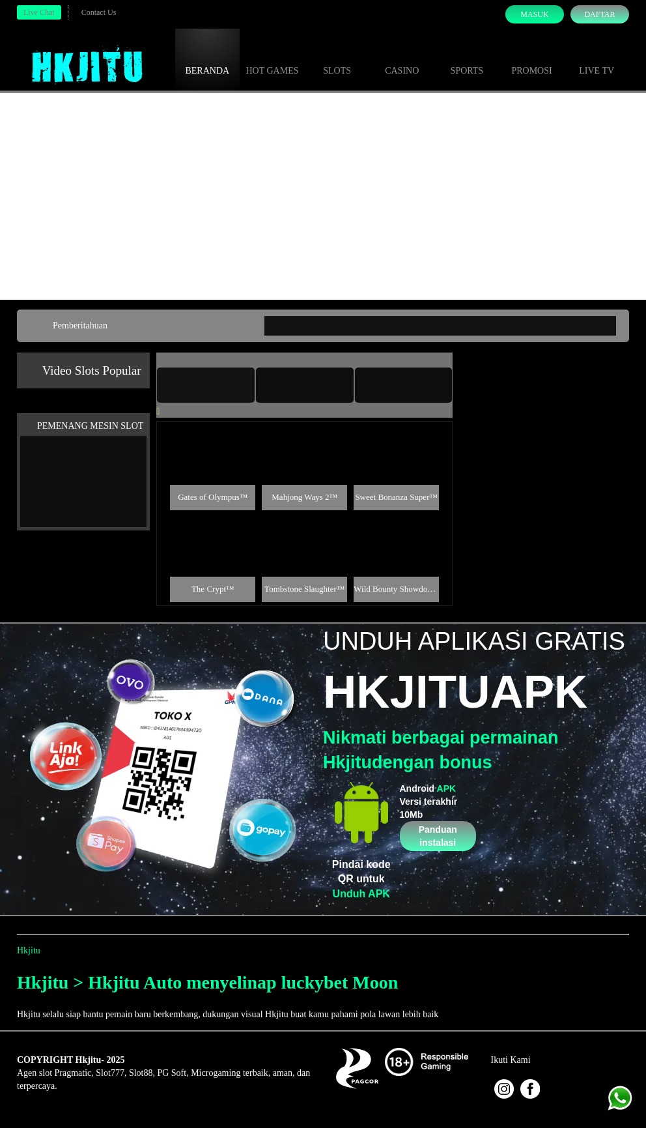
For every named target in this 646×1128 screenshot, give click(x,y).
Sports (467, 59)
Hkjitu (28, 950)
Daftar (599, 14)
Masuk (534, 14)
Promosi (531, 59)
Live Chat (39, 12)
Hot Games (272, 59)
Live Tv (596, 59)
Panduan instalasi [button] (438, 836)
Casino (402, 59)
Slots (337, 59)
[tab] (206, 385)
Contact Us (99, 12)
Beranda (207, 59)
